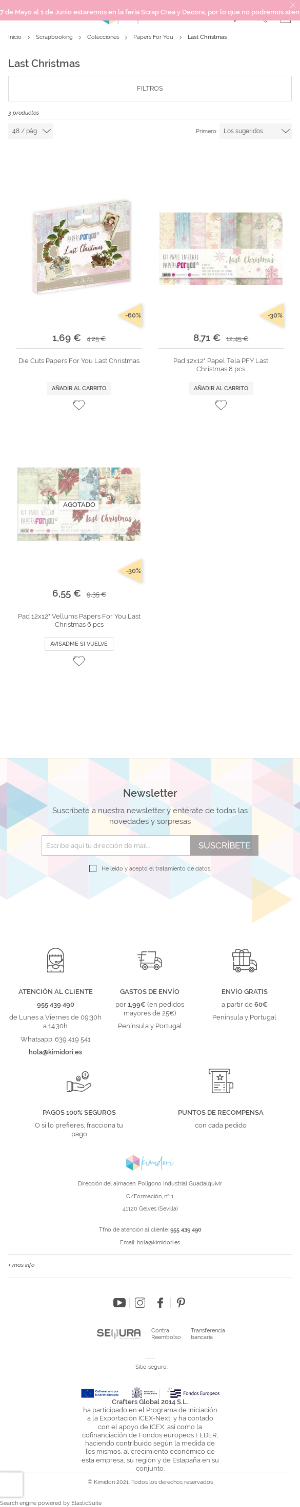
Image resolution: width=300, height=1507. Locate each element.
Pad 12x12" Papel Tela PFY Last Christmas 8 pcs (220, 365)
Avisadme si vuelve (79, 644)
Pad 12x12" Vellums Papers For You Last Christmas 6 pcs (79, 620)
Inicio (15, 37)
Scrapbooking (55, 37)
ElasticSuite (86, 1503)
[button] (79, 405)
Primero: (206, 131)
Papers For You (154, 37)
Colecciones (104, 37)
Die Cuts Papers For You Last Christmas (78, 361)
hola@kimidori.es (158, 1242)
